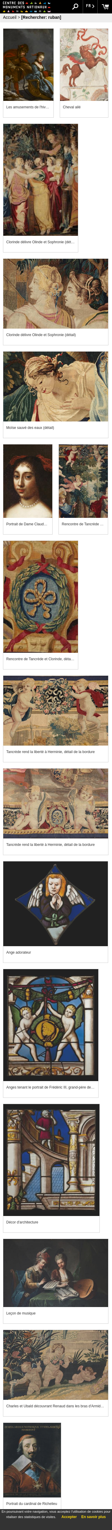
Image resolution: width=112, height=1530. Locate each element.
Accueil (9, 17)
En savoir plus (93, 1517)
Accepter (69, 1517)
